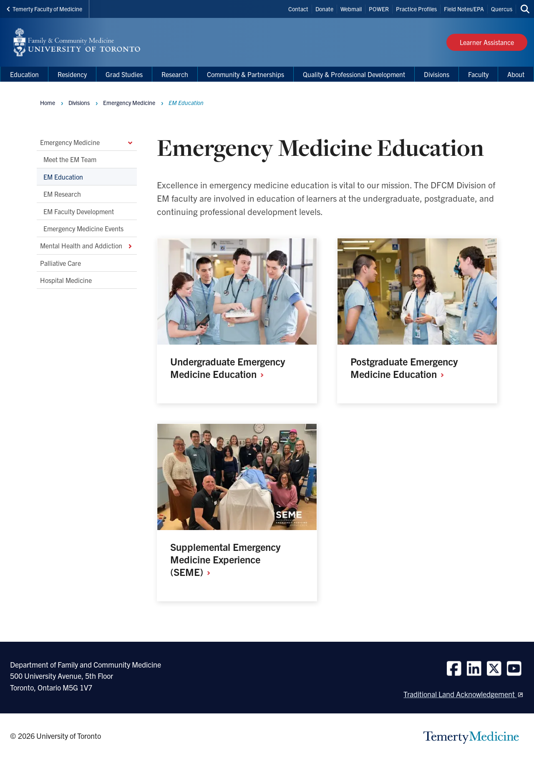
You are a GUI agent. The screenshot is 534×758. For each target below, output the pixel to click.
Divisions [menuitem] (436, 74)
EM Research (62, 194)
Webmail (351, 9)
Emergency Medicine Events (83, 228)
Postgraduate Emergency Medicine (404, 367)
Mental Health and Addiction (87, 246)
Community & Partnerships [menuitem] (245, 74)
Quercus (501, 9)
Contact (298, 9)
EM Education (63, 177)
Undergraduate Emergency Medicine (227, 367)
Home (47, 102)
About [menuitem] (515, 74)
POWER (379, 9)
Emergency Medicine (87, 142)
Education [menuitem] (24, 74)
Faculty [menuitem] (478, 74)
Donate (324, 9)
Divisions (79, 102)
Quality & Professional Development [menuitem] (354, 74)
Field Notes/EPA (464, 9)
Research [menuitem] (174, 74)
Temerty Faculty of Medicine (44, 9)
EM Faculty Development (78, 211)
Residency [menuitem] (72, 74)
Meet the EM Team (69, 159)
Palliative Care (60, 263)
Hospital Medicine (66, 280)
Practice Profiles (416, 9)
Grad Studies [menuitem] (124, 74)
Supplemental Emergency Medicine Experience (225, 559)
